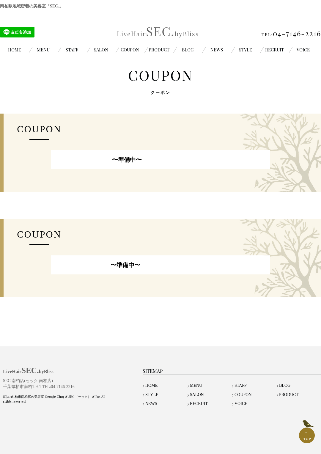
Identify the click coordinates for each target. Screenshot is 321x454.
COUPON (130, 50)
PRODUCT (159, 50)
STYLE (245, 50)
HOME (14, 50)
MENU (43, 50)
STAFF (72, 50)
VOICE (303, 50)
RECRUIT (274, 50)
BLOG (188, 50)
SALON (101, 50)
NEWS (216, 50)
